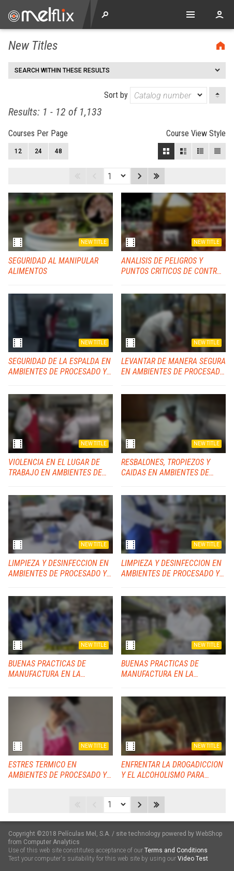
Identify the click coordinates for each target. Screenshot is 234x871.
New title (94, 242)
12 (18, 151)
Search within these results (62, 70)
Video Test (193, 858)
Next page (139, 176)
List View (217, 151)
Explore (105, 14)
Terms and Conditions (176, 850)
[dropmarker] (200, 95)
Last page (156, 176)
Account (219, 14)
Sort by (155, 95)
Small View (200, 151)
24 (38, 151)
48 (58, 151)
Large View (183, 151)
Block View (166, 151)
